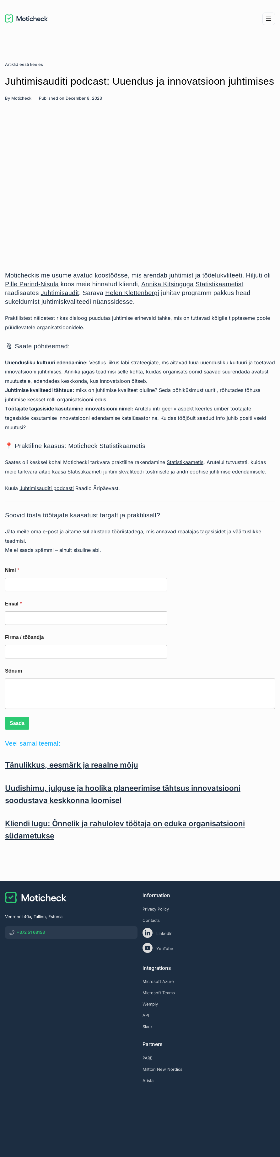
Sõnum (13, 671)
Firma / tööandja (24, 637)
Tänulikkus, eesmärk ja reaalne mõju (71, 764)
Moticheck (21, 98)
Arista (148, 1080)
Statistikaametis (185, 462)
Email (13, 603)
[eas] (209, 1106)
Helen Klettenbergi (132, 292)
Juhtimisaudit (60, 292)
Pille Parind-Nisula (32, 284)
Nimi (12, 570)
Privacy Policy (156, 908)
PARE (148, 1057)
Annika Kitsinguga (167, 284)
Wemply (150, 1003)
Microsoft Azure (158, 981)
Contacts (151, 920)
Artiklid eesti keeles (24, 64)
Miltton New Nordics (162, 1069)
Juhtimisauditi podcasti (46, 488)
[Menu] (268, 19)
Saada (17, 723)
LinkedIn (158, 933)
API (146, 1015)
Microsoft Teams (159, 992)
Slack (148, 1026)
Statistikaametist (219, 284)
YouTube (158, 948)
